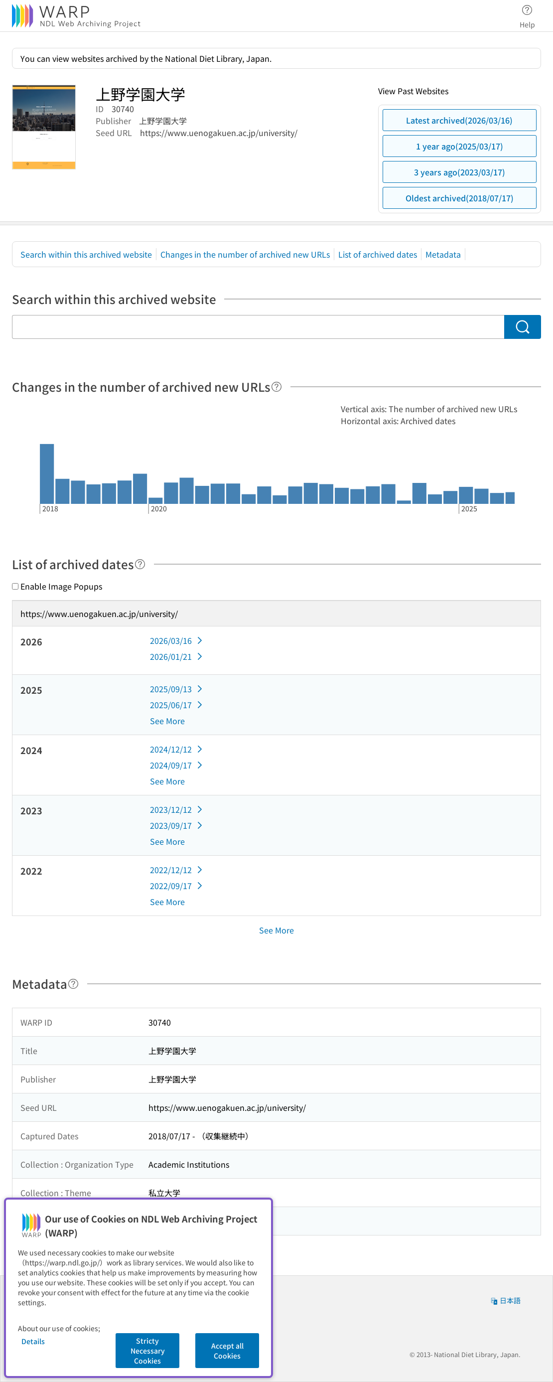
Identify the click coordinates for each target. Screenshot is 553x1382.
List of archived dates (377, 254)
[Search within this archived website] (258, 327)
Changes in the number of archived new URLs (245, 254)
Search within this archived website (86, 254)
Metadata (443, 254)
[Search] (522, 327)
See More (167, 721)
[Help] (276, 387)
